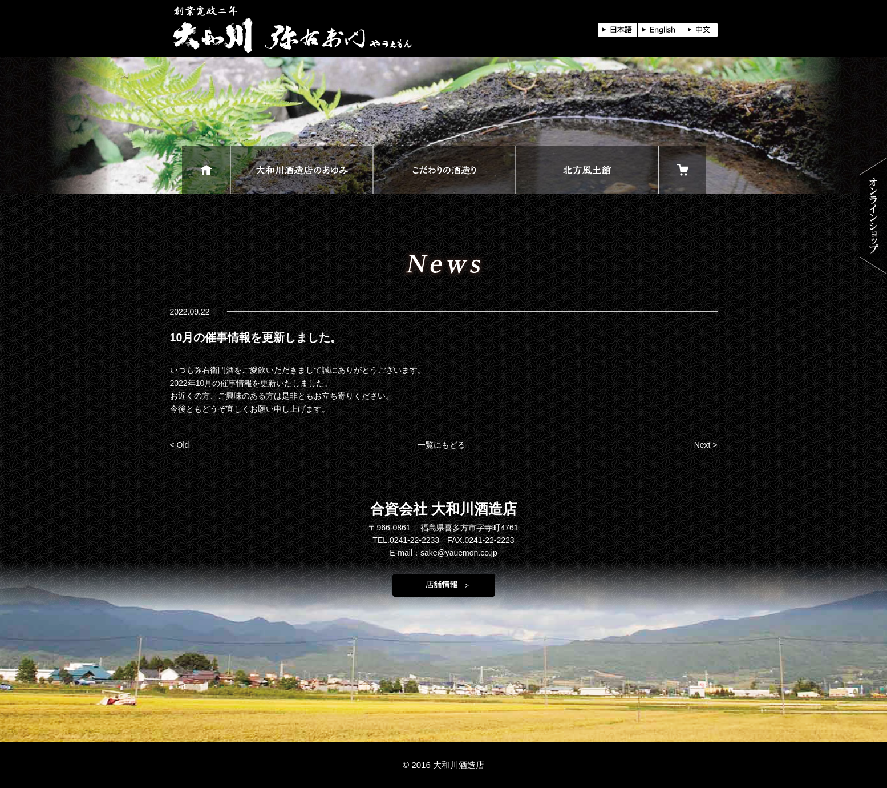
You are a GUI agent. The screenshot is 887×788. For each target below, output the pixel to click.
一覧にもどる (441, 444)
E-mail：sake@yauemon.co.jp (443, 552)
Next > (706, 444)
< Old (179, 444)
